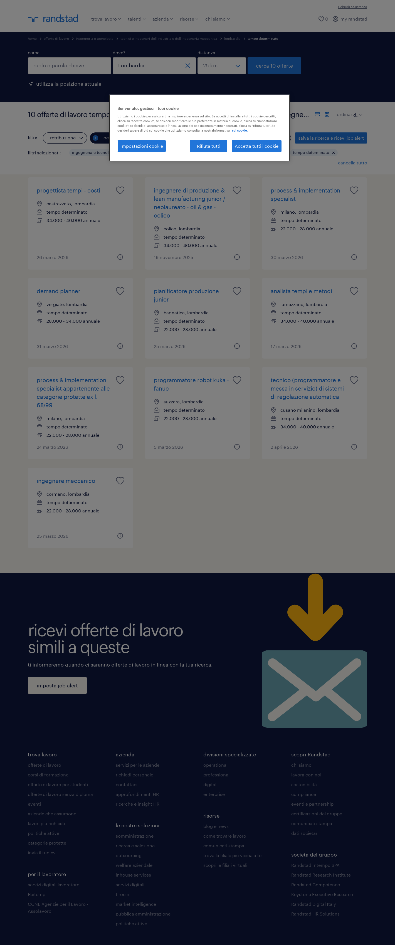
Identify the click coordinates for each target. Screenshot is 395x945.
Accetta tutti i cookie (256, 146)
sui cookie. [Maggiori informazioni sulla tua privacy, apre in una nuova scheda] (240, 130)
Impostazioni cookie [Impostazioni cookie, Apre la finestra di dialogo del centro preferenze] (141, 146)
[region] (199, 128)
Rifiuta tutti (208, 146)
